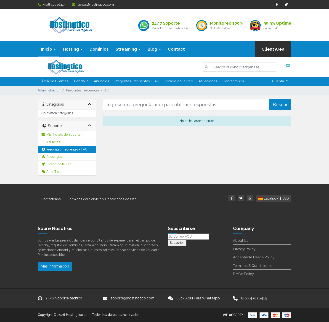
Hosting (72, 49)
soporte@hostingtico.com (132, 298)
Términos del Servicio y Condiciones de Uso (102, 199)
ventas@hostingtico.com (93, 4)
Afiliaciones (208, 81)
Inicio (48, 49)
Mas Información (55, 266)
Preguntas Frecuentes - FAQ (136, 81)
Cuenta (278, 81)
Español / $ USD (273, 198)
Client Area (273, 49)
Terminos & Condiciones (252, 266)
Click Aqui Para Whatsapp (198, 298)
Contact (176, 49)
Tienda (80, 81)
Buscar (280, 104)
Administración (49, 90)
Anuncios (101, 81)
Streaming (128, 49)
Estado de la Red (179, 81)
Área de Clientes (54, 81)
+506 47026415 (51, 4)
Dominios (99, 49)
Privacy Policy (244, 249)
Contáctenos (233, 81)
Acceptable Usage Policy (253, 257)
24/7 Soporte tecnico (63, 298)
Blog (154, 49)
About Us (240, 241)
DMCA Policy (243, 274)
